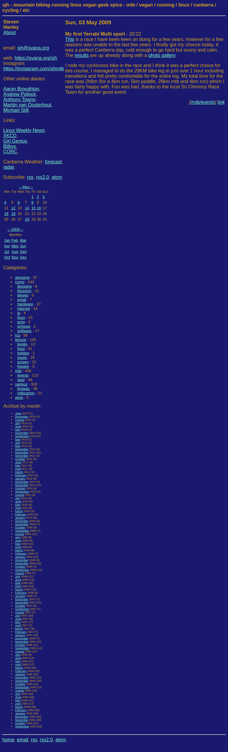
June (18, 413)
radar (8, 167)
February (20, 475)
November (21, 432)
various (21, 384)
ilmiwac (23, 388)
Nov (15, 257)
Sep (23, 251)
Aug (15, 251)
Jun (23, 246)
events (22, 375)
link (221, 102)
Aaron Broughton (21, 88)
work (19, 397)
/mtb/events (202, 102)
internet (23, 308)
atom (57, 177)
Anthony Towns (19, 99)
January (20, 478)
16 (39, 208)
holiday (23, 353)
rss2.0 (42, 177)
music (22, 357)
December (21, 416)
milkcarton (25, 393)
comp (19, 282)
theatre (23, 366)
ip (18, 313)
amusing (22, 277)
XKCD (9, 135)
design (22, 295)
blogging (24, 286)
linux (21, 317)
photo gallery (161, 55)
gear (21, 379)
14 (27, 208)
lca (17, 335)
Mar (23, 240)
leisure (20, 339)
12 (13, 208)
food (21, 348)
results (82, 55)
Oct (7, 257)
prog (21, 322)
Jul (6, 251)
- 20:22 (103, 33)
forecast (53, 161)
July (17, 423)
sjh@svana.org (33, 47)
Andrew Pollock (19, 94)
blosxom (24, 291)
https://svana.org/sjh (36, 57)
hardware (25, 304)
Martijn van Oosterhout (27, 104)
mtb (18, 371)
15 (33, 208)
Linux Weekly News (24, 130)
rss (30, 177)
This (69, 39)
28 (27, 219)
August (19, 419)
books (22, 344)
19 (13, 213)
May (26, 187)
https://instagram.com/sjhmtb (33, 68)
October (20, 459)
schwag (23, 326)
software (24, 331)
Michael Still (15, 110)
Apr (7, 246)
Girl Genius (15, 141)
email (21, 299)
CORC (10, 151)
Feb (15, 240)
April (18, 468)
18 (6, 213)
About (9, 32)
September (22, 436)
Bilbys (9, 146)
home (8, 739)
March (19, 472)
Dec (23, 257)
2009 (15, 229)
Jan (7, 240)
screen (22, 362)
